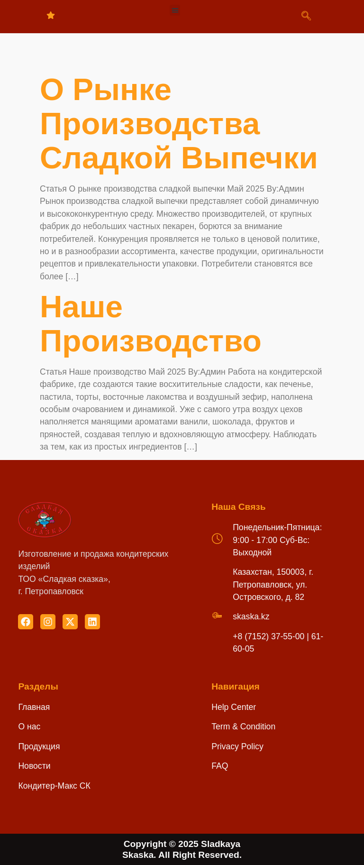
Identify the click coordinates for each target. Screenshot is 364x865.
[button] (175, 10)
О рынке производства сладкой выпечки (179, 123)
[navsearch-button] (306, 16)
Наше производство (151, 323)
